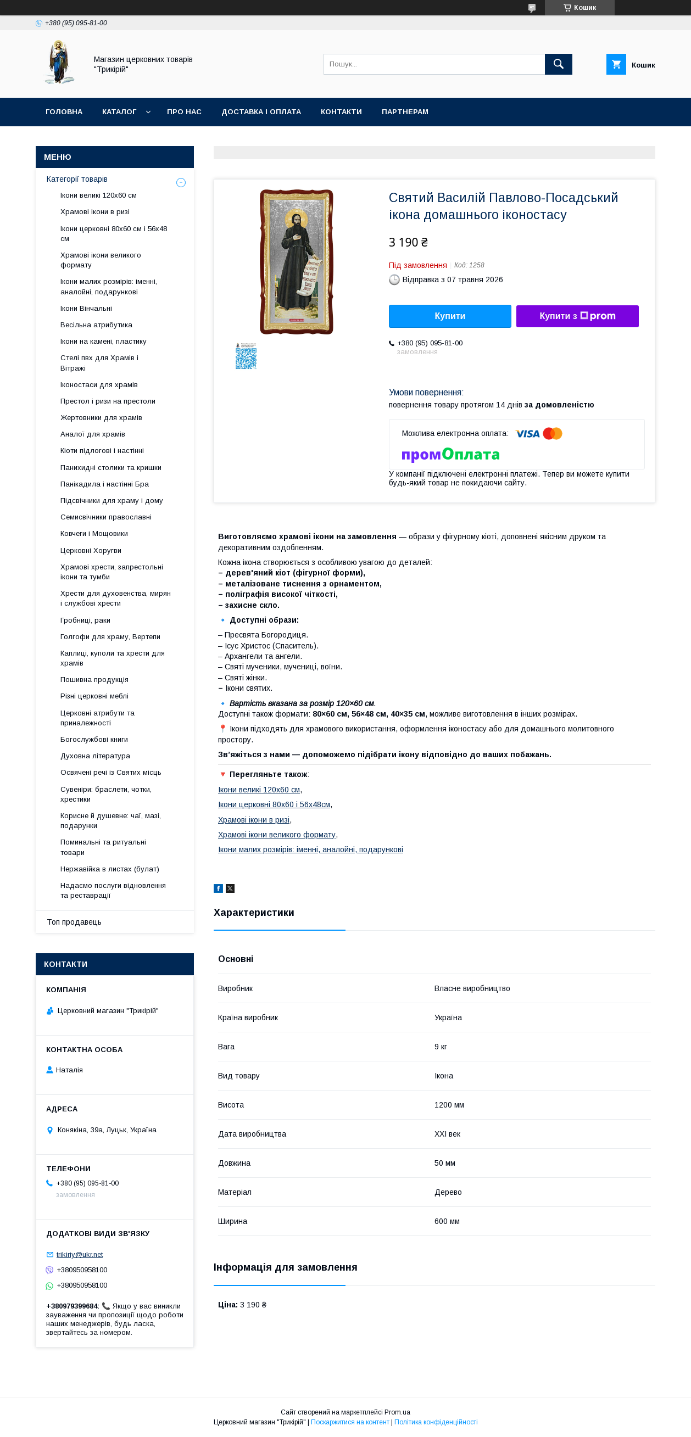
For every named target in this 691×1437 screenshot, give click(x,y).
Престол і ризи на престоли (107, 401)
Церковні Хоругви (90, 550)
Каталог (119, 112)
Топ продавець (74, 922)
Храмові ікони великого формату (277, 834)
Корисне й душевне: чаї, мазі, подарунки (110, 821)
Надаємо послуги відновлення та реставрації (113, 890)
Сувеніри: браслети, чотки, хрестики (106, 794)
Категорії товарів (77, 179)
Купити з (577, 316)
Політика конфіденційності (436, 1422)
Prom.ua (397, 1412)
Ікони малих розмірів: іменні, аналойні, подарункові (310, 849)
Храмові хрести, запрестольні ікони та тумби (111, 572)
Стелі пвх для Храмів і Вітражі (99, 363)
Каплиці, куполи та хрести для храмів (112, 658)
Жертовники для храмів (101, 417)
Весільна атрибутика (96, 325)
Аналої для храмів (92, 434)
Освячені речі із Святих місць (110, 772)
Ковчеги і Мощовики (94, 533)
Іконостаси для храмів (99, 385)
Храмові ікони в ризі (253, 819)
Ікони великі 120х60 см (259, 789)
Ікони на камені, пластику (103, 341)
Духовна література (95, 756)
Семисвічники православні (106, 517)
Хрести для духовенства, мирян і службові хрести (115, 598)
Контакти (341, 112)
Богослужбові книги (94, 739)
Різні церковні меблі (94, 696)
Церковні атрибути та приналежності (97, 718)
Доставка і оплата (261, 112)
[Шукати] (558, 64)
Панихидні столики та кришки (110, 467)
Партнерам (405, 112)
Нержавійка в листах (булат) (109, 869)
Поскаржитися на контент (350, 1422)
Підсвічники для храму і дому (111, 500)
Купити (450, 316)
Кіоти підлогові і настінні (102, 450)
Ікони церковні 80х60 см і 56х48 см (113, 234)
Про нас (184, 112)
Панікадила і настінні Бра (104, 484)
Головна (64, 112)
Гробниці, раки (85, 620)
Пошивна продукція (94, 679)
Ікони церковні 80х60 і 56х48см (274, 804)
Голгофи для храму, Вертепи (110, 637)
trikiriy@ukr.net (80, 1254)
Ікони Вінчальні (86, 308)
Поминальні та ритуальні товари (103, 847)
